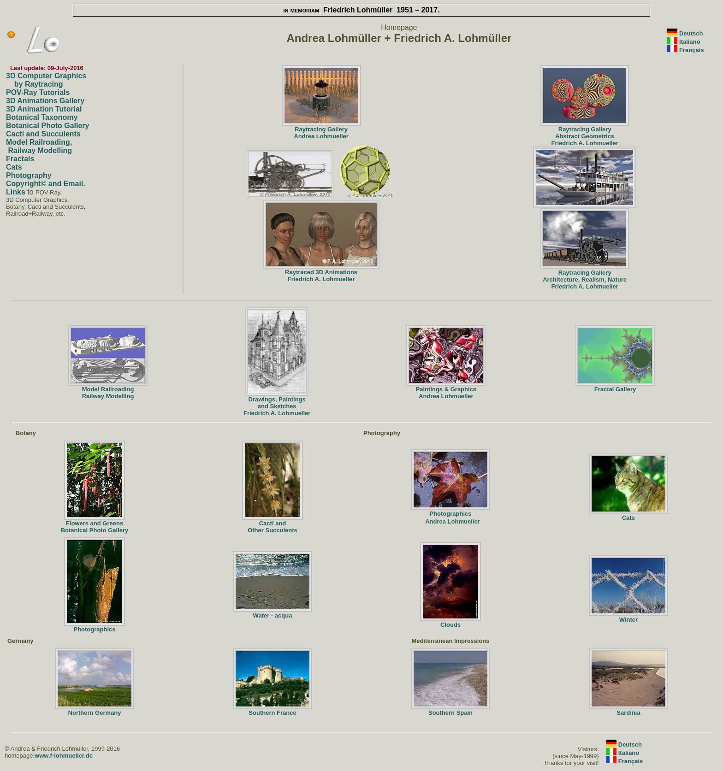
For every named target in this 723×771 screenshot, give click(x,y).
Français (691, 50)
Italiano (689, 41)
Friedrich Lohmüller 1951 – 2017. (361, 10)
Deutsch (691, 33)
